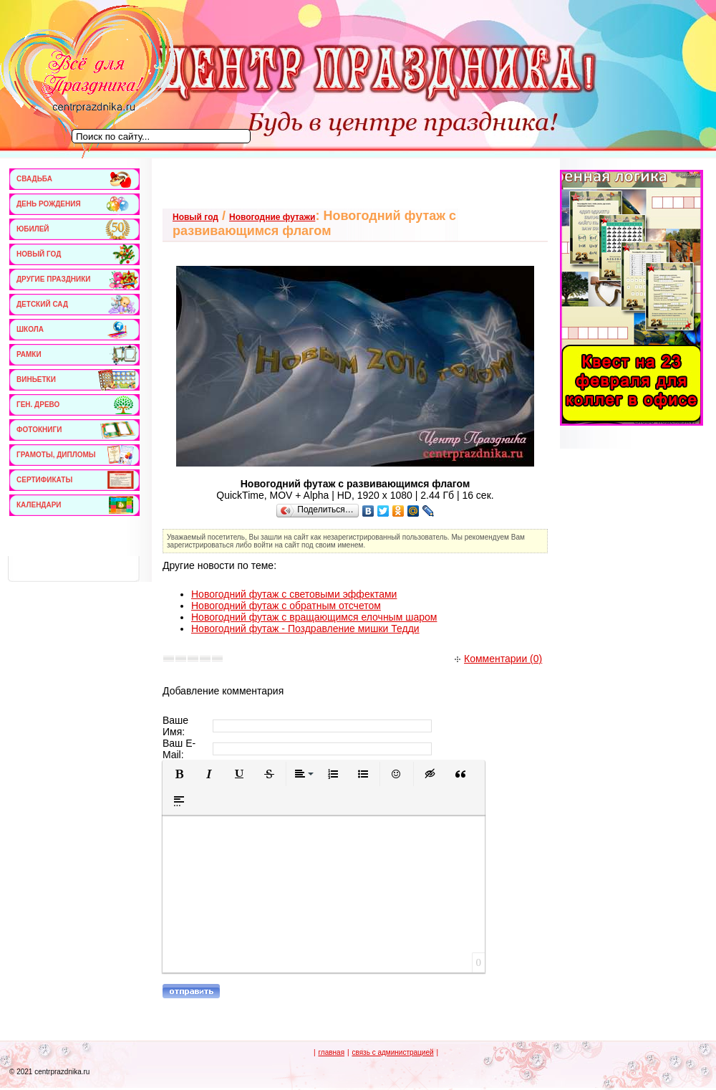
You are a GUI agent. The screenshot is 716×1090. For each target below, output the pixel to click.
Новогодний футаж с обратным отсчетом (286, 605)
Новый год (195, 217)
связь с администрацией (392, 1052)
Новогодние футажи (272, 217)
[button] (179, 774)
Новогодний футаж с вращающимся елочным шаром (314, 617)
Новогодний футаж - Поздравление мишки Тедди (305, 628)
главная (331, 1052)
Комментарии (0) (498, 658)
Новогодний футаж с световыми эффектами (294, 594)
